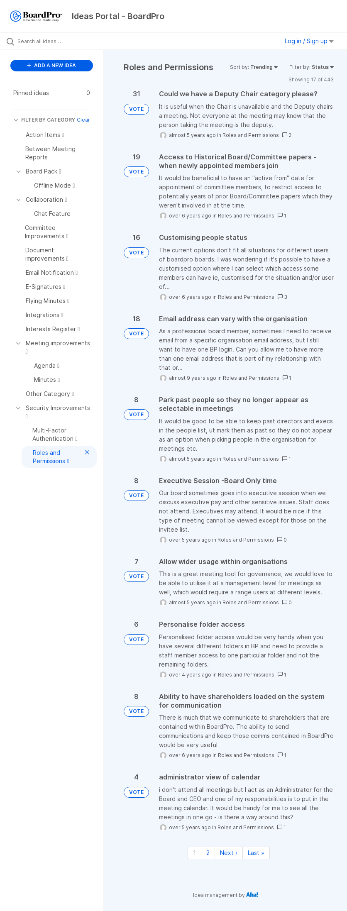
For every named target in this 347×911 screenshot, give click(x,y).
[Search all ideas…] (56, 41)
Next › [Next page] (228, 852)
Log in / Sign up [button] (309, 40)
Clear (83, 120)
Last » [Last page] (256, 852)
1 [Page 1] (194, 852)
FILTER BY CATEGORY (44, 120)
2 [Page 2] (208, 852)
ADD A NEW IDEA (51, 65)
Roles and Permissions (250, 135)
